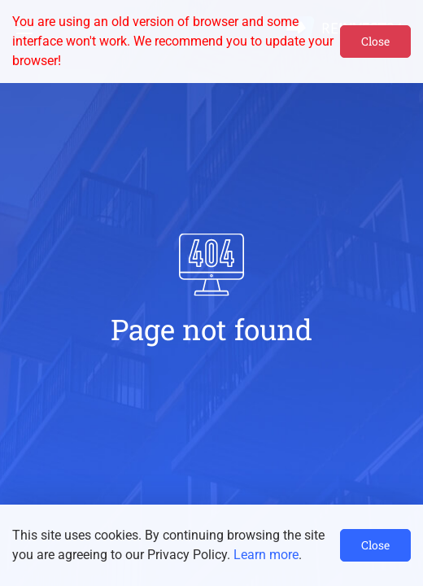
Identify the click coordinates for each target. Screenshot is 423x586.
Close (375, 41)
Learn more (266, 554)
